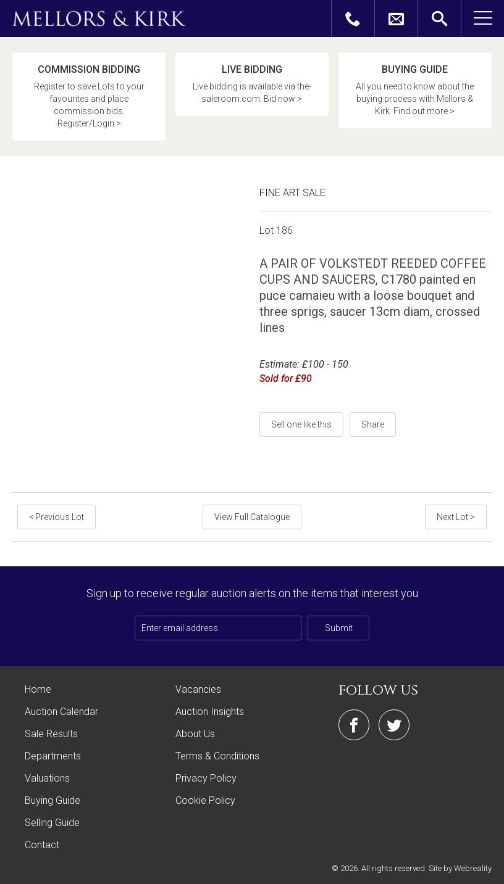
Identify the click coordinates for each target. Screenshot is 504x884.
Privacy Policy (206, 778)
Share (372, 424)
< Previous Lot (56, 517)
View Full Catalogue (252, 517)
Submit (339, 628)
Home (38, 689)
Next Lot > (456, 517)
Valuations (47, 778)
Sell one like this (301, 424)
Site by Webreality (460, 868)
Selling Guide (52, 822)
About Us (195, 734)
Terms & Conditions (217, 756)
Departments (53, 756)
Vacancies (198, 689)
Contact (42, 845)
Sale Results (51, 734)
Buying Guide (52, 800)
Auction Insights (209, 711)
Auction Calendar (61, 711)
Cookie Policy (205, 800)
